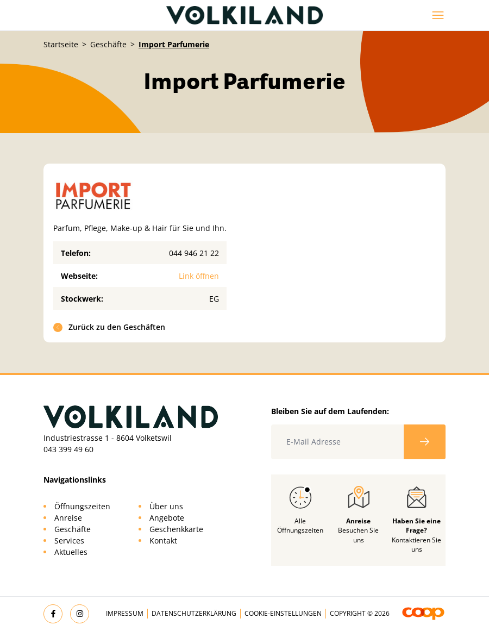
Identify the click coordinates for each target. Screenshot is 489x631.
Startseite (60, 44)
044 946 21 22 (194, 253)
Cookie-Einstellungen (283, 613)
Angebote (166, 518)
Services (69, 540)
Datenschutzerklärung (194, 613)
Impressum (124, 613)
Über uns (166, 506)
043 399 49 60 (68, 449)
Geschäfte (108, 44)
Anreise (68, 518)
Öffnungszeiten (82, 506)
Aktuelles (70, 552)
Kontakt (163, 540)
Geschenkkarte (176, 529)
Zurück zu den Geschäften (109, 327)
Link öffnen (199, 276)
